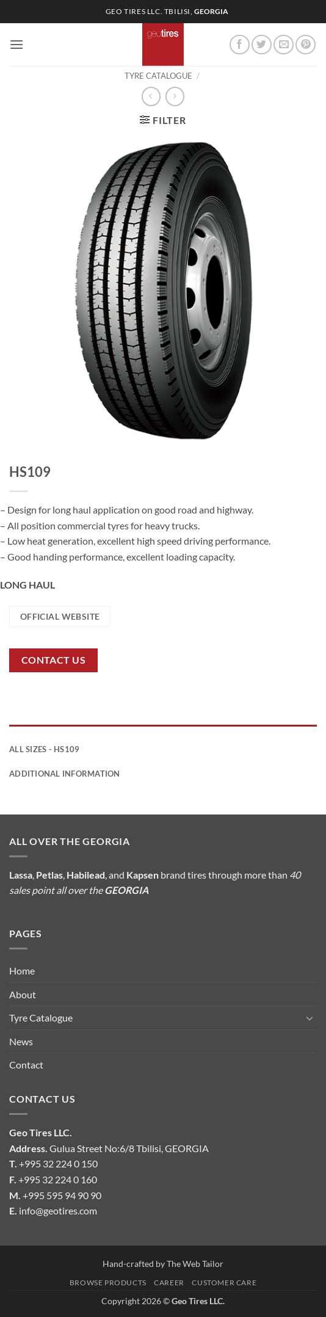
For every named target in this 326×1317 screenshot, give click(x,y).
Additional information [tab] (64, 773)
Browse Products (108, 1282)
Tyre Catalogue (158, 76)
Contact (26, 1064)
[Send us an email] (283, 45)
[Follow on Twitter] (262, 45)
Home (22, 970)
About (22, 994)
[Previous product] (174, 96)
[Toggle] (309, 1017)
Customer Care (224, 1282)
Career (169, 1282)
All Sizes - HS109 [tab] (44, 749)
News (21, 1041)
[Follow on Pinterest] (305, 45)
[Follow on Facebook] (240, 45)
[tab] (163, 731)
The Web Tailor (195, 1263)
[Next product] (151, 96)
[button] (16, 44)
